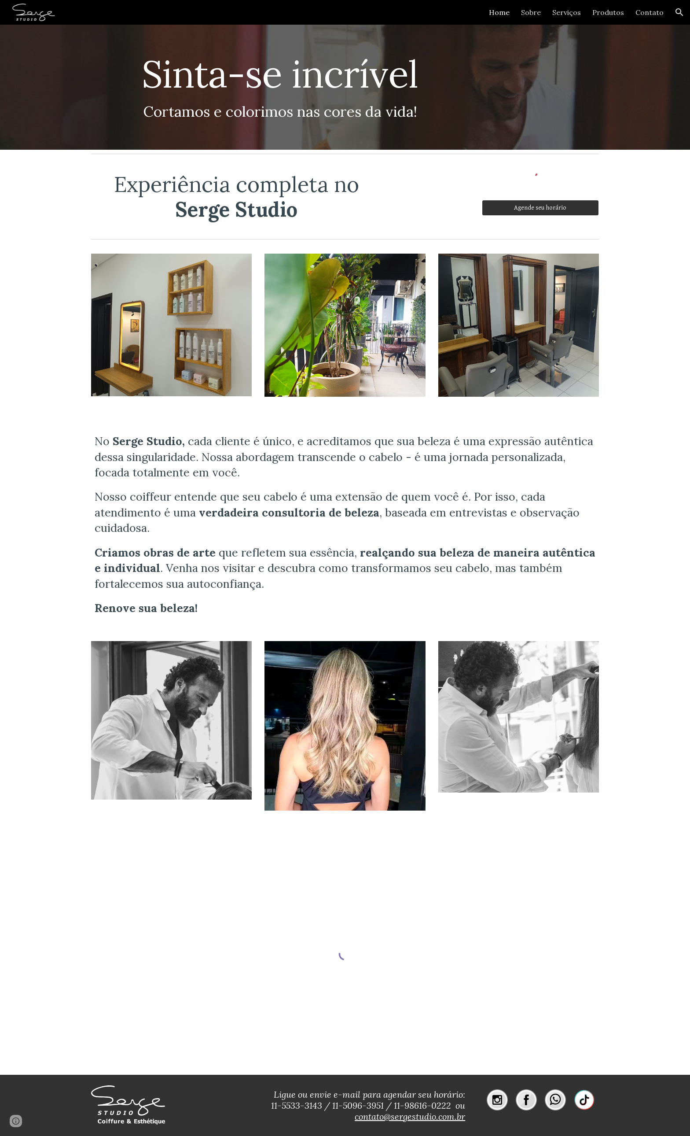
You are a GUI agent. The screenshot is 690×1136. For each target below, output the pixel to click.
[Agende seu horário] (540, 208)
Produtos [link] (608, 12)
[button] (679, 12)
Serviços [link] (566, 12)
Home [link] (499, 12)
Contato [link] (649, 12)
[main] (280, 87)
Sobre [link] (531, 12)
